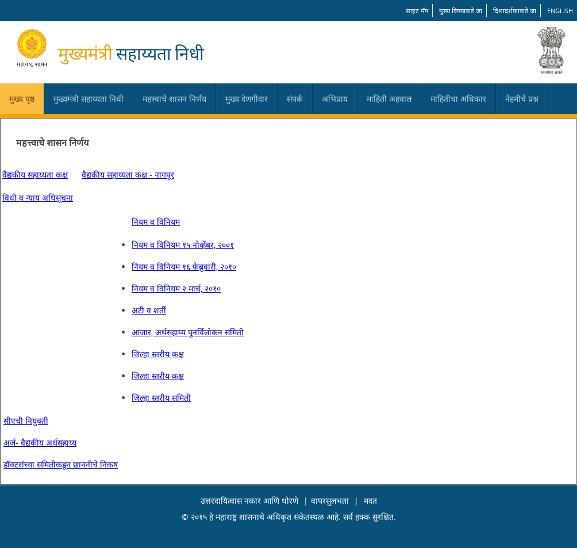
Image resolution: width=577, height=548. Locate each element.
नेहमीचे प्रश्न (521, 98)
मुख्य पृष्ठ (21, 98)
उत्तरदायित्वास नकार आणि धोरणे (249, 500)
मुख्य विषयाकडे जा (460, 10)
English (560, 10)
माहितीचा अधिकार (458, 98)
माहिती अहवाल (389, 98)
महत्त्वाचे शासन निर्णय (174, 98)
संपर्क (295, 98)
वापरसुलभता (330, 500)
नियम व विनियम (156, 221)
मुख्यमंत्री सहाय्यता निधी (88, 98)
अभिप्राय (335, 98)
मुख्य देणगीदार (246, 98)
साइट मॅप (417, 10)
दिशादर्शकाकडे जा (514, 10)
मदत (370, 500)
